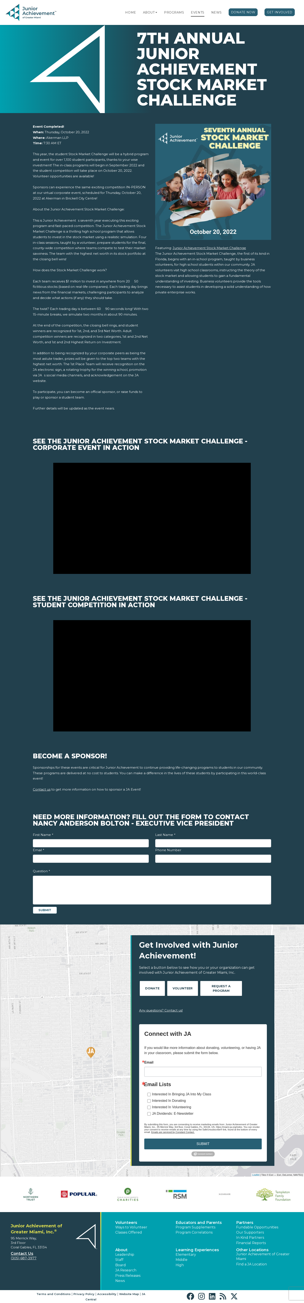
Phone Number (168, 850)
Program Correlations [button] (194, 1232)
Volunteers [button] (126, 1223)
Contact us (41, 789)
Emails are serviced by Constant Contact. (173, 1132)
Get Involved (279, 12)
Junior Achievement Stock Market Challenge (209, 248)
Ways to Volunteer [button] (131, 1227)
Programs (174, 12)
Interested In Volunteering (171, 1107)
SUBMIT (202, 1144)
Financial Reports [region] (251, 1243)
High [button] (180, 1265)
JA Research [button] (125, 1270)
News (216, 12)
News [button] (120, 1281)
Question (41, 871)
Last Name (165, 835)
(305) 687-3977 (23, 1258)
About (149, 12)
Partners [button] (244, 1223)
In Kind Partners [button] (250, 1238)
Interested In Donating (169, 1100)
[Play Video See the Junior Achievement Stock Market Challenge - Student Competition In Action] (152, 675)
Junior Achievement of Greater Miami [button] (263, 1256)
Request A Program (221, 988)
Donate (152, 988)
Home (130, 12)
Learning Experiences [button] (197, 1250)
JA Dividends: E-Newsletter (172, 1113)
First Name (43, 835)
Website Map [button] (129, 1294)
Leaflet (255, 1175)
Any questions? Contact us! (161, 1010)
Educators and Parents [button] (199, 1223)
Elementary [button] (186, 1254)
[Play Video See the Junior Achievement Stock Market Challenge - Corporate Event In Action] (152, 518)
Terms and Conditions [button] (53, 1294)
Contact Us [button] (22, 1253)
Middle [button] (181, 1260)
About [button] (121, 1250)
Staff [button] (119, 1260)
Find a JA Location (251, 1264)
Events (197, 12)
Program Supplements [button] (195, 1227)
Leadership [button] (124, 1254)
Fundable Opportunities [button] (257, 1227)
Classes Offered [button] (128, 1232)
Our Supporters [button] (250, 1232)
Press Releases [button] (127, 1276)
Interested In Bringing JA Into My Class (181, 1094)
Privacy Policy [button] (83, 1294)
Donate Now (243, 12)
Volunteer (183, 988)
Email (38, 850)
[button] (156, 12)
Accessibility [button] (106, 1294)
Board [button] (120, 1265)
